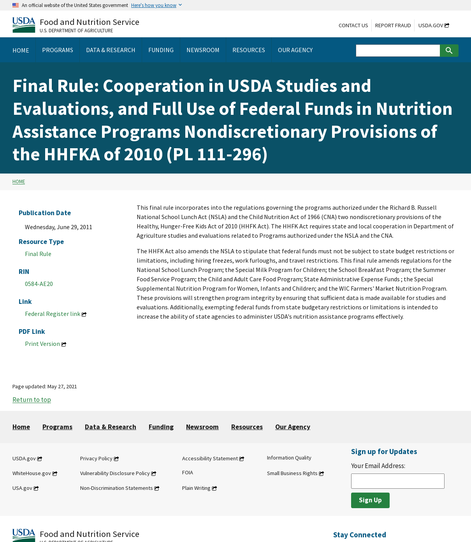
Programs (57, 427)
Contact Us (353, 25)
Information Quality (289, 457)
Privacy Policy (96, 458)
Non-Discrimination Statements (116, 487)
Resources (247, 427)
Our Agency (292, 427)
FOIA (187, 472)
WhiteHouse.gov (31, 473)
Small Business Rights (292, 473)
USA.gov (22, 487)
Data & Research (110, 427)
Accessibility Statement (210, 458)
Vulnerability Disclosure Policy (115, 473)
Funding (161, 427)
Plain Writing (196, 487)
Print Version (42, 343)
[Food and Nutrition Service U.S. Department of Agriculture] (75, 24)
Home (18, 182)
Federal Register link (52, 313)
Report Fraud (393, 25)
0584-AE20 (39, 284)
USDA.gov (430, 25)
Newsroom (202, 427)
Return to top (31, 400)
